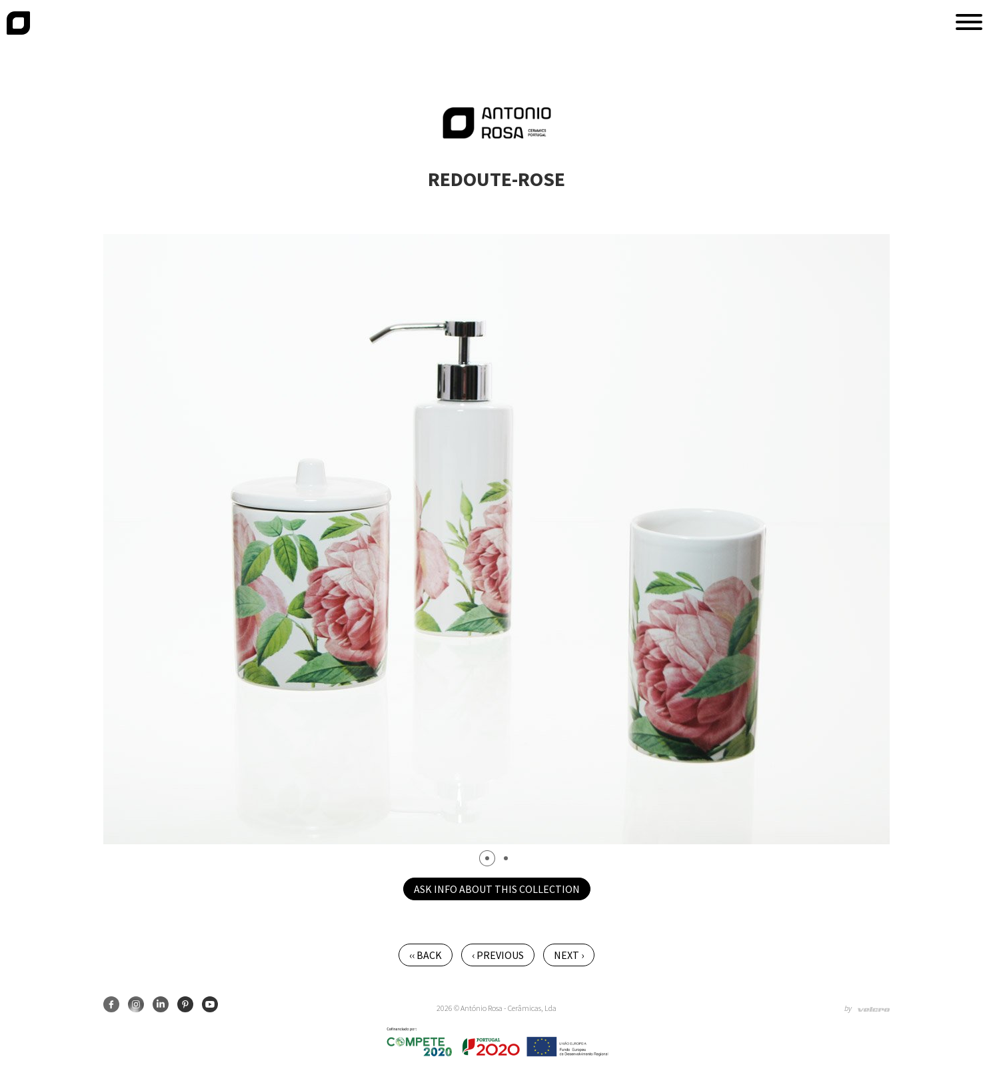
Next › (569, 955)
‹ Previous (498, 955)
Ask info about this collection (497, 889)
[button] (969, 22)
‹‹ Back (425, 955)
